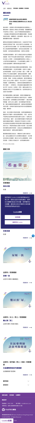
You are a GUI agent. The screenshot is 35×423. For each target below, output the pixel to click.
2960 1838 (10, 403)
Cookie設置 (7, 420)
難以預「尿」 (8, 320)
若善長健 (6, 231)
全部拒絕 (17, 217)
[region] (17, 211)
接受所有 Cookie (17, 222)
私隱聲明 (18, 395)
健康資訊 (9, 8)
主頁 (4, 8)
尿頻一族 (6, 276)
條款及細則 (5, 395)
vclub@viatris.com (26, 403)
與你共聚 (6, 186)
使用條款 (11, 395)
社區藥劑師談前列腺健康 (12, 368)
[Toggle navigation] (32, 2)
